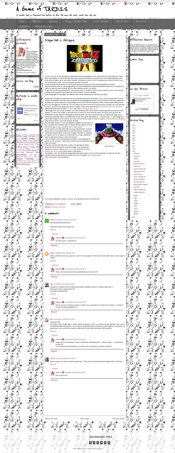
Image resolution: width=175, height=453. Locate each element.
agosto (136, 195)
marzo (136, 208)
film (34, 143)
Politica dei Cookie (44, 26)
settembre (137, 161)
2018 (134, 138)
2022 (134, 128)
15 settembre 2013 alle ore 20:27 (75, 339)
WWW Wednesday (23, 164)
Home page (84, 419)
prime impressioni (27, 152)
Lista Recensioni (20, 149)
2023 (134, 125)
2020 (134, 133)
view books (35, 120)
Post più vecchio (118, 419)
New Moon (136, 187)
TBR (38, 156)
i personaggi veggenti (94, 155)
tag (35, 156)
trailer (20, 162)
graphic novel (28, 144)
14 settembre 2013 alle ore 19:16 (64, 319)
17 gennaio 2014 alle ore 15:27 (65, 358)
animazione (32, 135)
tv (22, 162)
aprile (136, 206)
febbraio (136, 211)
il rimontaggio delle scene (89, 108)
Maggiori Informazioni (113, 1)
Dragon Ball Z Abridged (140, 184)
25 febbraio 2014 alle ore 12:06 (75, 372)
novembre (137, 156)
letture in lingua (29, 147)
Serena (52, 220)
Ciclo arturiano (101, 21)
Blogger (99, 448)
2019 (134, 136)
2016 (134, 143)
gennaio (136, 214)
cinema (24, 141)
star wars (24, 156)
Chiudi (125, 1)
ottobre (136, 159)
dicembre (137, 153)
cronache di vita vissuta (24, 143)
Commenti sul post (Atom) (88, 426)
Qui (46, 199)
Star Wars (140, 21)
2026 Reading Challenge (27, 105)
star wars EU (30, 156)
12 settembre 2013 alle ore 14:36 (64, 284)
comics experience (33, 141)
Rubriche (24, 26)
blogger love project (29, 136)
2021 (134, 130)
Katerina (58, 238)
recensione (54, 207)
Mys (51, 319)
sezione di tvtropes (71, 149)
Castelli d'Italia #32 (139, 179)
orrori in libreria (31, 150)
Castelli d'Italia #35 (139, 163)
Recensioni (53, 21)
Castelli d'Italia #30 (139, 192)
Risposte (55, 234)
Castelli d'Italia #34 (139, 171)
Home (22, 21)
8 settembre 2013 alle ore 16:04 (66, 220)
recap (37, 152)
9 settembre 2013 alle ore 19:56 (75, 238)
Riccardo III (136, 166)
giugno (136, 201)
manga (27, 149)
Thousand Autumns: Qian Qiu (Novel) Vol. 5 (143, 99)
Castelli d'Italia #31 (139, 182)
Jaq (51, 284)
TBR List (36, 21)
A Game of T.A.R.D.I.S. (42, 9)
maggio (136, 203)
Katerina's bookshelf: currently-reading (142, 95)
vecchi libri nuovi (29, 162)
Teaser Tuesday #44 (139, 177)
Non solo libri (122, 21)
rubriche (30, 154)
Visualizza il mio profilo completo (26, 72)
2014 (134, 149)
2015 (134, 146)
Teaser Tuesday (25, 159)
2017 (134, 141)
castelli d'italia (28, 138)
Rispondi (53, 230)
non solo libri (22, 150)
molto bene (69, 108)
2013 (134, 151)
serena (52, 358)
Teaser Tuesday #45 (139, 169)
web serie (62, 207)
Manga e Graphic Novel (76, 21)
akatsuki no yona (22, 135)
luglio (135, 198)
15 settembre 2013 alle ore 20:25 (75, 302)
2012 (134, 217)
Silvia (52, 253)
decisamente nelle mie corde (109, 106)
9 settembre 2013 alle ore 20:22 (65, 253)
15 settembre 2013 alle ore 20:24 (75, 269)
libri (37, 147)
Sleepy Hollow (137, 174)
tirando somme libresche (29, 160)
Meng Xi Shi (140, 101)
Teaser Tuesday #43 (139, 190)
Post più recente (51, 419)
